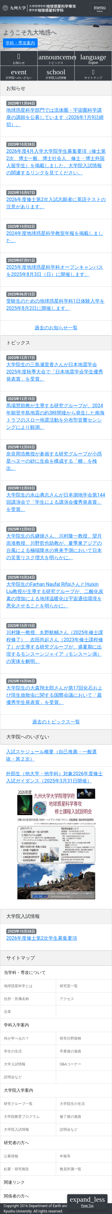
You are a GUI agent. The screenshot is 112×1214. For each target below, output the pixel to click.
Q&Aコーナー (70, 1064)
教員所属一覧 (70, 1169)
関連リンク (14, 1182)
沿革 (7, 1012)
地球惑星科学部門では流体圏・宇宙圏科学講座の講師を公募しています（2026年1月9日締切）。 (55, 117)
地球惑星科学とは (18, 986)
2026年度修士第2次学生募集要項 (41, 938)
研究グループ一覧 (18, 1104)
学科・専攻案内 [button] (20, 42)
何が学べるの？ (16, 1038)
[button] (87, 1202)
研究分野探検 (70, 1038)
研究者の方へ (16, 1142)
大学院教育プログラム (22, 1117)
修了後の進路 (70, 1117)
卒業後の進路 (70, 1051)
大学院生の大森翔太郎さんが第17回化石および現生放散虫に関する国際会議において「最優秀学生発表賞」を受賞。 (54, 695)
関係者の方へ (16, 1196)
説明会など (13, 1077)
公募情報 (11, 1156)
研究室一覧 (69, 986)
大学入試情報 (14, 1064)
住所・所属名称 (16, 999)
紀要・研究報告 (16, 1169)
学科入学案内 (16, 1025)
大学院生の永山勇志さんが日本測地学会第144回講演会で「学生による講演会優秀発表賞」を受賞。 (55, 502)
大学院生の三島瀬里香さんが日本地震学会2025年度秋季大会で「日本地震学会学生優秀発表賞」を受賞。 (54, 372)
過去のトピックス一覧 (56, 722)
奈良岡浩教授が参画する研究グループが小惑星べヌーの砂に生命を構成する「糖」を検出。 (54, 461)
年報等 (65, 1156)
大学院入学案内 (18, 1090)
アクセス (67, 999)
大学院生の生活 (72, 1104)
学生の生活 (13, 1051)
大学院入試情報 (16, 1129)
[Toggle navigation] (100, 8)
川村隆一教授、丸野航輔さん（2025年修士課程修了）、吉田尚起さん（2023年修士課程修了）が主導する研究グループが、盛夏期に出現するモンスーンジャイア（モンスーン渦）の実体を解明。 (54, 647)
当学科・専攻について (25, 972)
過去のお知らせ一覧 (56, 328)
